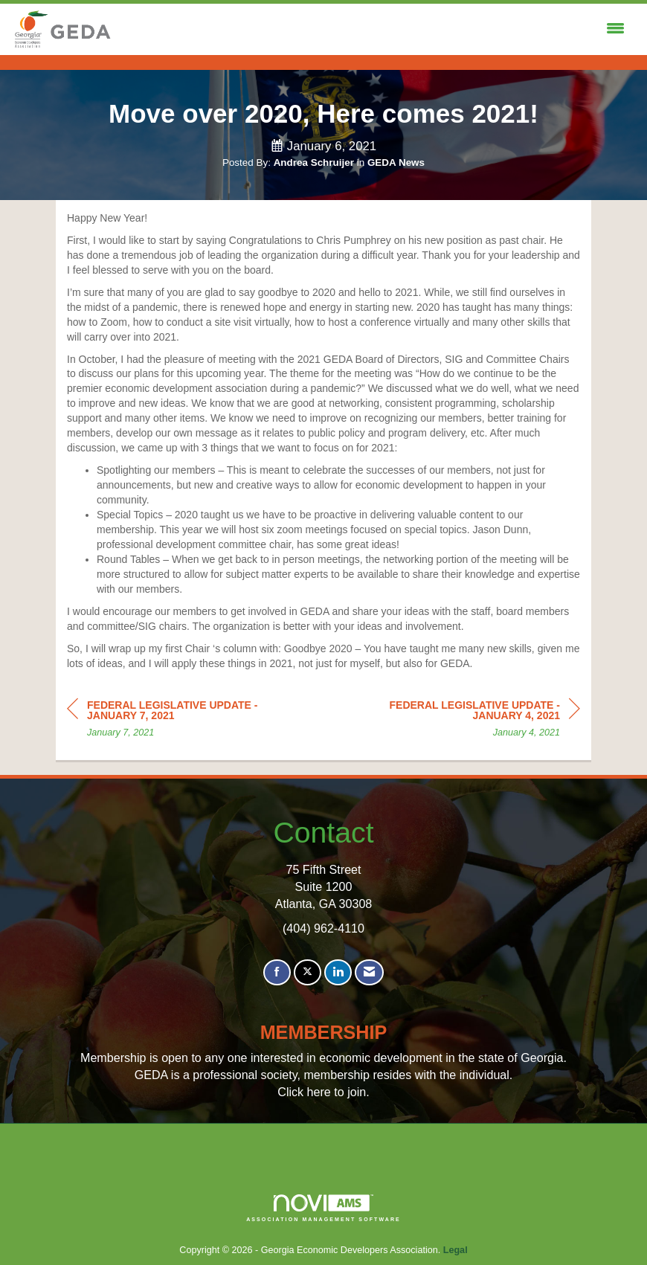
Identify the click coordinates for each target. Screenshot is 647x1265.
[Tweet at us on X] (307, 972)
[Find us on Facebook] (277, 972)
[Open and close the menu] (373, 29)
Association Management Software (323, 1208)
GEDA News (396, 162)
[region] (468, 721)
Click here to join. (323, 1091)
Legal (455, 1250)
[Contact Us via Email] (369, 972)
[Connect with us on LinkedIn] (338, 972)
